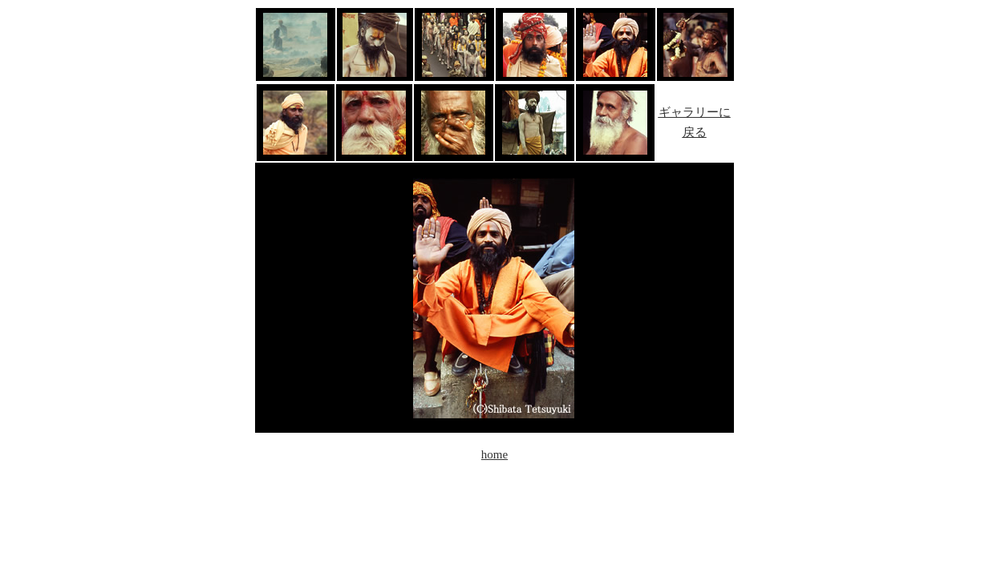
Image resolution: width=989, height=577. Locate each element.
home (494, 454)
